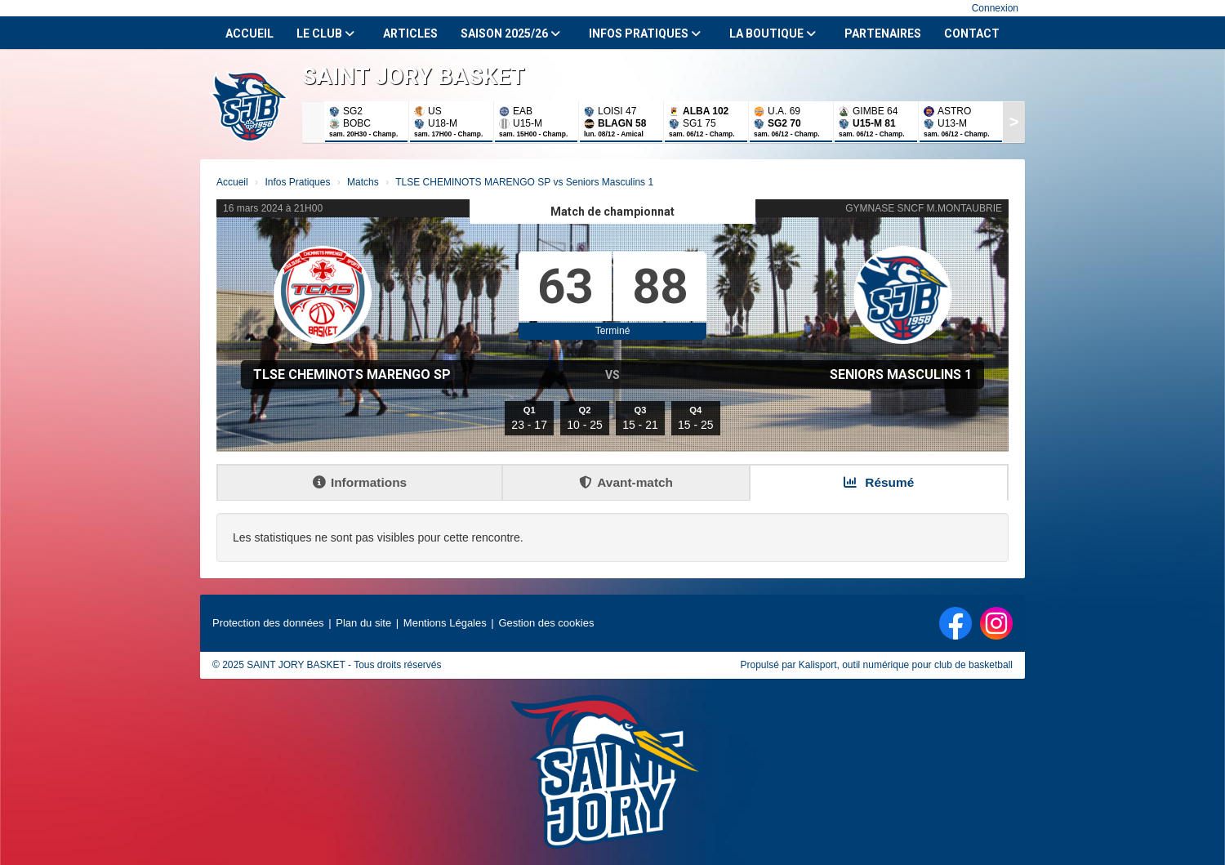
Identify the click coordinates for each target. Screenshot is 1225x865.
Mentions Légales (445, 623)
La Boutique (772, 33)
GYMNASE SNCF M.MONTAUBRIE (923, 208)
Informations (360, 482)
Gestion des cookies (546, 623)
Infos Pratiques (645, 33)
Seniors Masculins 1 (901, 374)
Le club (325, 33)
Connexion (995, 8)
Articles (410, 33)
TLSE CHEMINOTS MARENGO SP (352, 374)
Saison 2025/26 (510, 33)
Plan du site (363, 623)
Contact (972, 33)
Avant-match (626, 482)
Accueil (249, 33)
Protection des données (268, 623)
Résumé (879, 482)
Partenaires (882, 33)
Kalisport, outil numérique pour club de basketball (906, 665)
